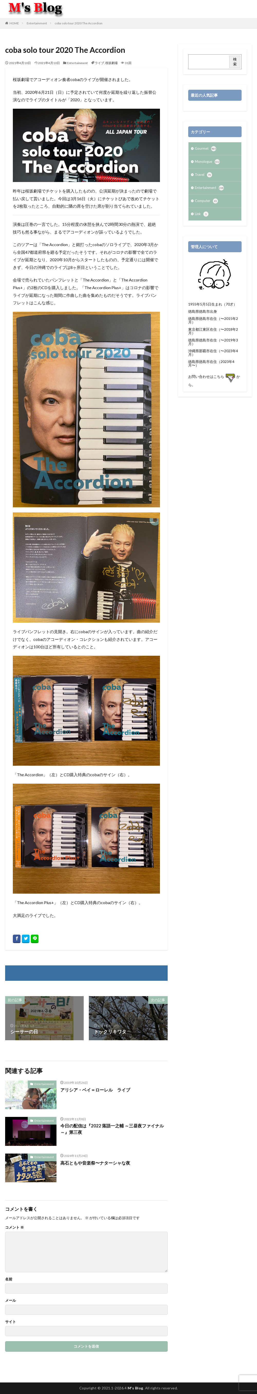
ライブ (99, 63)
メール (10, 1300)
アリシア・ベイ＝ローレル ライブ (97, 1090)
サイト (10, 1322)
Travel (204, 176)
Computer (207, 203)
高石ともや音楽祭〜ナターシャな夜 (97, 1163)
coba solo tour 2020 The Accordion (78, 23)
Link (202, 217)
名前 (8, 1279)
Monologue (208, 162)
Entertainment (37, 23)
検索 (235, 61)
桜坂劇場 (111, 63)
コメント (14, 1227)
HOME (14, 23)
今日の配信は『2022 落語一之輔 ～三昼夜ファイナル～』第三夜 (112, 1129)
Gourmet (206, 149)
